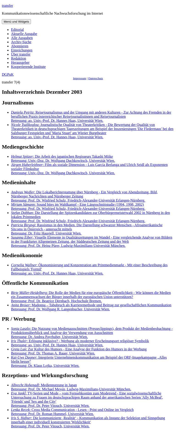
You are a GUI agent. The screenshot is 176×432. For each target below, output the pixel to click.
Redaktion (18, 58)
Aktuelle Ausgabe (24, 34)
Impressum (79, 78)
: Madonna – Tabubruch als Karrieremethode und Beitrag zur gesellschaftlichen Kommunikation (91, 307)
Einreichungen (21, 50)
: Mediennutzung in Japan (71, 387)
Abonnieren (19, 46)
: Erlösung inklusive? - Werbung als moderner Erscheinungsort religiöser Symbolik (80, 343)
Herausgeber (20, 62)
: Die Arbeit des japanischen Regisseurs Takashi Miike (63, 159)
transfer (7, 6)
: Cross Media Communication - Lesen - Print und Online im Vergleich (72, 412)
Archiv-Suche (21, 42)
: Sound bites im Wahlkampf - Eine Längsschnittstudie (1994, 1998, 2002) (78, 207)
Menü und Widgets (16, 21)
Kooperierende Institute (28, 67)
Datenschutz (95, 78)
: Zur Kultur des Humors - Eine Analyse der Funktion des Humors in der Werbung (79, 351)
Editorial (17, 30)
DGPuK (8, 74)
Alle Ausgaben (22, 38)
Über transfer (20, 54)
